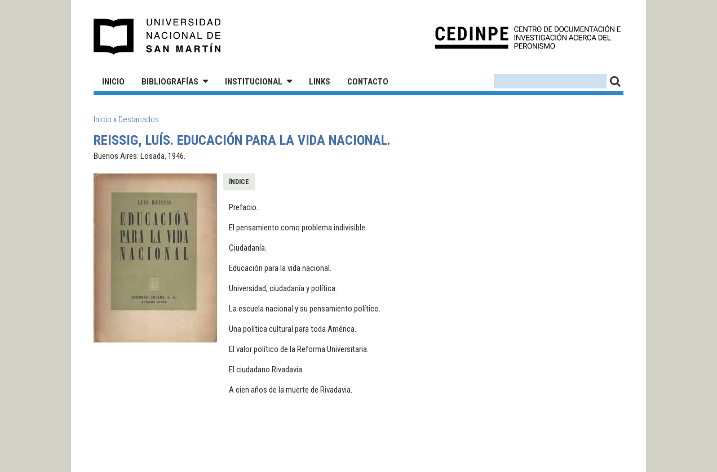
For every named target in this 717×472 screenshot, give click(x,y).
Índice (239, 182)
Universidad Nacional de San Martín (158, 37)
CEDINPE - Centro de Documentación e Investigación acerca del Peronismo (528, 37)
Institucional (253, 82)
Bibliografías (169, 82)
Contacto (367, 82)
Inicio (113, 82)
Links (319, 82)
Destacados (138, 119)
